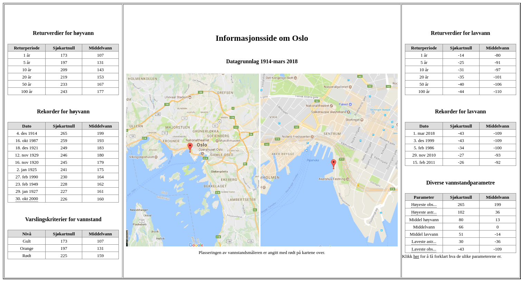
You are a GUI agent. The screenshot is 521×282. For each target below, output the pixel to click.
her (416, 256)
